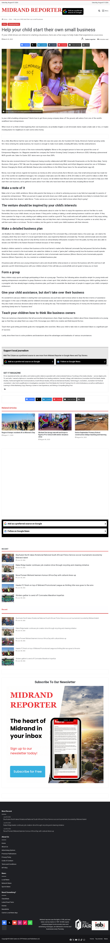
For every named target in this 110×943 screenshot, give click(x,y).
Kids (10, 19)
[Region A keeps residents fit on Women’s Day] (18, 422)
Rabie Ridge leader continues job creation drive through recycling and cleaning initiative (52, 565)
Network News (6, 883)
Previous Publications (9, 854)
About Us (5, 847)
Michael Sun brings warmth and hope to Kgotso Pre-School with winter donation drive (53, 435)
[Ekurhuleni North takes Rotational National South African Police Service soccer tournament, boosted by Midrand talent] (8, 558)
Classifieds (5, 899)
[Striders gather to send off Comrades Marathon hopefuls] (8, 598)
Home (4, 19)
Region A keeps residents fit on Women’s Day (18, 432)
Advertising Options (8, 850)
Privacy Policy (6, 857)
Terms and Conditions (9, 864)
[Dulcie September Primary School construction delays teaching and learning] (91, 422)
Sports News (6, 887)
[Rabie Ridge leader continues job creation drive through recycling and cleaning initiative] (8, 568)
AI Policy (4, 867)
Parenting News (14, 24)
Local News (5, 880)
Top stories (99, 939)
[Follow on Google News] (81, 361)
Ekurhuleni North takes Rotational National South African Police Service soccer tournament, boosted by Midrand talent (57, 618)
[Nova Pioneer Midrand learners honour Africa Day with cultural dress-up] (8, 578)
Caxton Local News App (10, 913)
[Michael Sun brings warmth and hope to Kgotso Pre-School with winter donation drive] (55, 422)
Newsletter (5, 909)
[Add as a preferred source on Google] (73, 11)
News (106, 939)
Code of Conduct (7, 861)
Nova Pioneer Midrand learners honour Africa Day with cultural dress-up (46, 575)
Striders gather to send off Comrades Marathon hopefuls (40, 595)
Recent (4, 609)
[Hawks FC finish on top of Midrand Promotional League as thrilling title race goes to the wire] (8, 588)
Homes (4, 906)
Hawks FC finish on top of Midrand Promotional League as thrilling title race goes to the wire (54, 585)
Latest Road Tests (8, 902)
